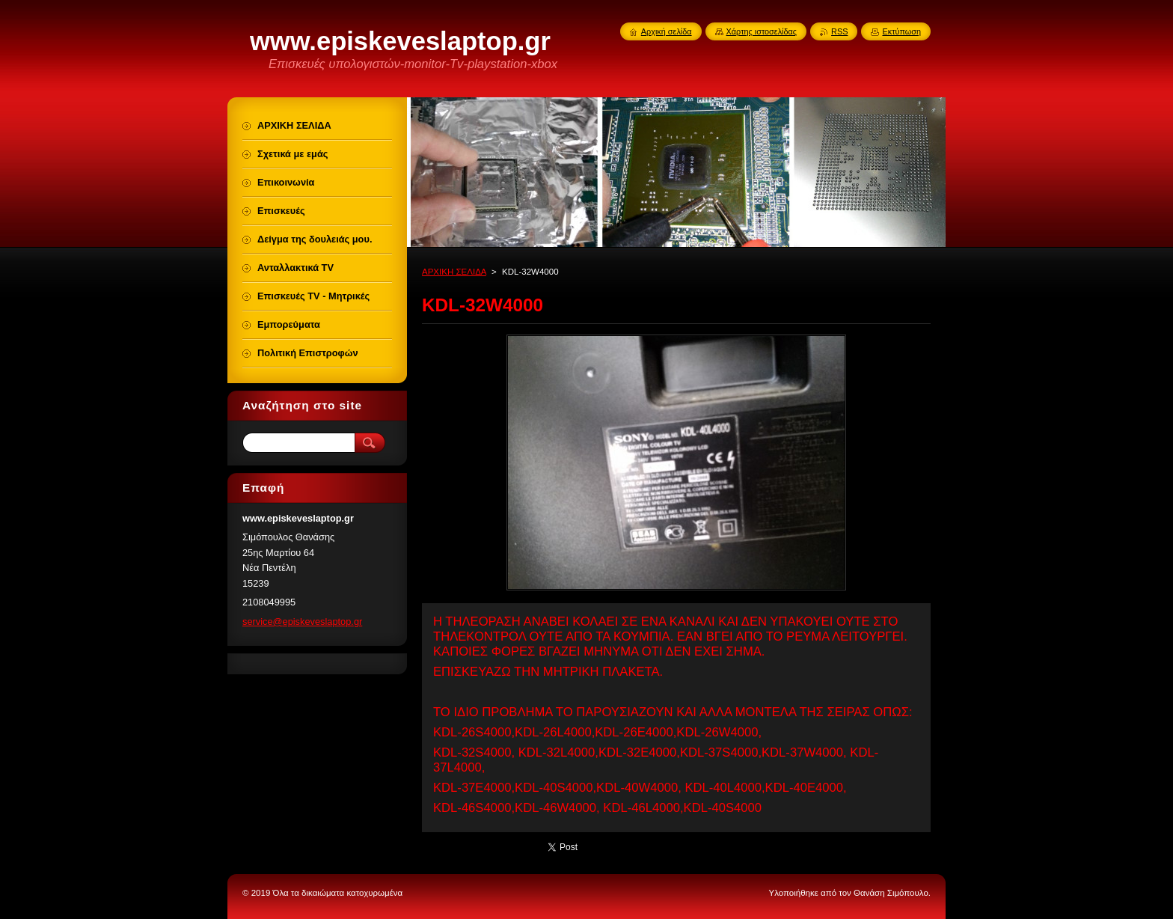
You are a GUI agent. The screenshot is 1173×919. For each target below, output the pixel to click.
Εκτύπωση (901, 31)
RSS (839, 31)
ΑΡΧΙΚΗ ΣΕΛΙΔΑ (454, 271)
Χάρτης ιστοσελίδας (761, 31)
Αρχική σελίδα (666, 31)
